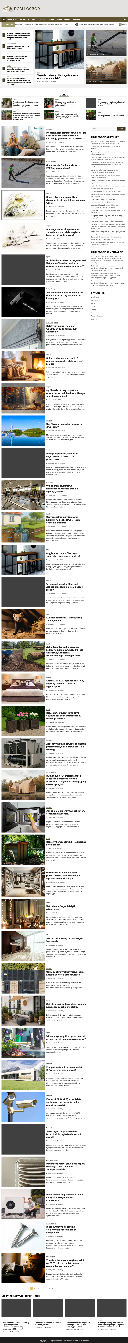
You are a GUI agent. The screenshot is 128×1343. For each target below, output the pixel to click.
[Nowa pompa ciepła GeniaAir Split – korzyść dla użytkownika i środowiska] (23, 1204)
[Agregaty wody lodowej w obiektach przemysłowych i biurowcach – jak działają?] (23, 753)
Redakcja (55, 81)
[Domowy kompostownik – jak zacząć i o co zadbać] (91, 115)
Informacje (24, 19)
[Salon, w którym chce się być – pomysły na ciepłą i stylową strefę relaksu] (23, 366)
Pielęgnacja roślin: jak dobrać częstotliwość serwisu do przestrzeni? (65, 104)
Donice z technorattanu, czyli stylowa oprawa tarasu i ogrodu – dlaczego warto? (67, 116)
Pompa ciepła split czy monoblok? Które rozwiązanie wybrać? (65, 1069)
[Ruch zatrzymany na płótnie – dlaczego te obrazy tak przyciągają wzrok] (23, 205)
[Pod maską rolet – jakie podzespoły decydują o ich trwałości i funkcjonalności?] (23, 1172)
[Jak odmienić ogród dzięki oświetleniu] (23, 914)
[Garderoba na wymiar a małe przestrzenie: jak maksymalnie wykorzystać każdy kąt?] (23, 882)
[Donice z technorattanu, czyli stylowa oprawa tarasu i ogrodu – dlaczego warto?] (49, 115)
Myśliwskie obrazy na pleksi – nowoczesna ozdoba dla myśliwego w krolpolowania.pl (65, 393)
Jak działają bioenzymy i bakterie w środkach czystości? (65, 812)
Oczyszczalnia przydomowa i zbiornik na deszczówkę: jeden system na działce (111, 104)
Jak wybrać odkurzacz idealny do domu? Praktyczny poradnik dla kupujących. (64, 295)
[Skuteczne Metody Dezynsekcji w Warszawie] (23, 946)
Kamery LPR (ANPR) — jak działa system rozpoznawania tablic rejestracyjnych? (63, 1102)
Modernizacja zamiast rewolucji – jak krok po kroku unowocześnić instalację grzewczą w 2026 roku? (44, 24)
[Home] (4, 19)
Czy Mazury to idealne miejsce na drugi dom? (106, 191)
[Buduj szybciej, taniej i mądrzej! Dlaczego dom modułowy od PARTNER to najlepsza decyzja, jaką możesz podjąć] (23, 785)
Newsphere (68, 1341)
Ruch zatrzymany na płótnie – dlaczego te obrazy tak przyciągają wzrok (18, 58)
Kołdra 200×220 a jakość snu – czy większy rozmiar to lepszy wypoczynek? (65, 683)
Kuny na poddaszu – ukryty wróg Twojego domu (107, 221)
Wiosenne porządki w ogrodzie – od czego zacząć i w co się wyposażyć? (66, 1038)
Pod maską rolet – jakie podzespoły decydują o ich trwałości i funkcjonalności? (65, 1166)
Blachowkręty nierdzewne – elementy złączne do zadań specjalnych (61, 1229)
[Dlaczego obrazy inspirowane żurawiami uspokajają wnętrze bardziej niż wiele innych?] (23, 237)
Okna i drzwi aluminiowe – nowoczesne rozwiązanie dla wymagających (62, 488)
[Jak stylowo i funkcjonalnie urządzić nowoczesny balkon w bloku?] (23, 1011)
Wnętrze (76, 19)
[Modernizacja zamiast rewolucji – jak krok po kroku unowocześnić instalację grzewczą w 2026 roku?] (23, 141)
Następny (55, 1289)
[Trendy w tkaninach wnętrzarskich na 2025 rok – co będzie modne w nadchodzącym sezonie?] (23, 1268)
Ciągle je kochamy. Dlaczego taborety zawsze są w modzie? (57, 77)
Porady (53, 289)
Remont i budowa (63, 19)
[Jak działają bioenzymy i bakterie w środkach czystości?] (23, 817)
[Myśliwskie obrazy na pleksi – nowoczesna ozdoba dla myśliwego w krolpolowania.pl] (23, 398)
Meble (34, 19)
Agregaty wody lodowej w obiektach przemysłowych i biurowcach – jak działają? (66, 746)
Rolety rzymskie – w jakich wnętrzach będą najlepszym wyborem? (61, 329)
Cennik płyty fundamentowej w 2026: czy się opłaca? (103, 24)
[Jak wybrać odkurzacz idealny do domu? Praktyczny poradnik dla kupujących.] (23, 302)
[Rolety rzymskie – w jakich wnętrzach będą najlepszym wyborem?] (23, 334)
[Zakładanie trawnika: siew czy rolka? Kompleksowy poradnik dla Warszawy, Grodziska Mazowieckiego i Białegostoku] (7, 115)
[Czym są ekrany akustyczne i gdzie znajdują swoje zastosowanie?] (23, 978)
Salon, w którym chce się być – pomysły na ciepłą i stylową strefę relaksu (65, 361)
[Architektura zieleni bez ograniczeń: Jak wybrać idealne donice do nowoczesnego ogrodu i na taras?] (7, 103)
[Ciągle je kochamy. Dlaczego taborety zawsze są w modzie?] (59, 49)
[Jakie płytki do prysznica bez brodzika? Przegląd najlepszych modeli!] (23, 1139)
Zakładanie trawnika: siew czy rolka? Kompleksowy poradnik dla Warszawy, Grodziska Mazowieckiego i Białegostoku (26, 116)
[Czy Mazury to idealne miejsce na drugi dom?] (23, 430)
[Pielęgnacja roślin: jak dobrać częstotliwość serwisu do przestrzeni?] (49, 103)
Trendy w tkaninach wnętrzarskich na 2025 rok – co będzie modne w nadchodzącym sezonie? (65, 1263)
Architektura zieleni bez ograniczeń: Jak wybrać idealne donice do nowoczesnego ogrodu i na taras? (19, 81)
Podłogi (51, 19)
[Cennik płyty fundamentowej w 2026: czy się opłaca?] (23, 173)
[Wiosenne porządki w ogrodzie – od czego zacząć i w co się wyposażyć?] (23, 1043)
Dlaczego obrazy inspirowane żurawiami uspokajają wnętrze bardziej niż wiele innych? (18, 69)
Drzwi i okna (12, 19)
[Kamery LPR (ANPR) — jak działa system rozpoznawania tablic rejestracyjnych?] (23, 1107)
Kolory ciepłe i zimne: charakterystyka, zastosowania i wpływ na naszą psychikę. (107, 261)
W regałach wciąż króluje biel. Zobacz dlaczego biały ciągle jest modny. (64, 587)
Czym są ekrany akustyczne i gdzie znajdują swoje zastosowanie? (65, 973)
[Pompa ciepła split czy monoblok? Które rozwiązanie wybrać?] (23, 1075)
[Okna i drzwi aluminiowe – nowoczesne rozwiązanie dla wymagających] (23, 495)
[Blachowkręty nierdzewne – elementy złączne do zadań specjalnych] (23, 1236)
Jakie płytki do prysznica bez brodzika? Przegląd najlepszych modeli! (64, 1134)
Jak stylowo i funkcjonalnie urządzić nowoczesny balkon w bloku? (66, 1005)
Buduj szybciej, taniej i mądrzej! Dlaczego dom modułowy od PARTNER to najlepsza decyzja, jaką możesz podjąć (106, 76)
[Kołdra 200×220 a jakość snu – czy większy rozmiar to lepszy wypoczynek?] (23, 689)
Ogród (42, 19)
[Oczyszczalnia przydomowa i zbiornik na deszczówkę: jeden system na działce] (91, 103)
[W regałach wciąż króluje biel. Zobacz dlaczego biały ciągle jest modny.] (23, 592)
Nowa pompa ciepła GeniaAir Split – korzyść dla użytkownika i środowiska (65, 1197)
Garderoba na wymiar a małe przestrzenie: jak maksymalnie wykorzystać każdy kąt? (63, 875)
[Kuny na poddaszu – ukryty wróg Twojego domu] (23, 624)
